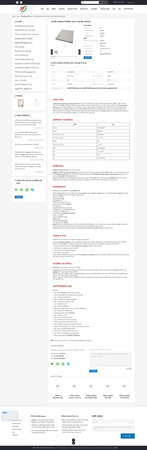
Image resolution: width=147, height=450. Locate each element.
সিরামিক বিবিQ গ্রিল (21, 85)
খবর (114, 9)
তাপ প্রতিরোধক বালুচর (71, 340)
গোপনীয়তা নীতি (35, 448)
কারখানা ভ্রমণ (84, 9)
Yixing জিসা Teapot (22, 89)
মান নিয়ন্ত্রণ (94, 9)
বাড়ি (42, 9)
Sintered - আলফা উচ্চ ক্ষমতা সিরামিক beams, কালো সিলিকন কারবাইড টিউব (43, 421)
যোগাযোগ (87, 57)
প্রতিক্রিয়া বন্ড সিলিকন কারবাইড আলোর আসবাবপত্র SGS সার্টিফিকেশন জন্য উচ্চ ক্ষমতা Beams (43, 426)
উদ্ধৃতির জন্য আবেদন (118, 2)
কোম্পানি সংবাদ (128, 9)
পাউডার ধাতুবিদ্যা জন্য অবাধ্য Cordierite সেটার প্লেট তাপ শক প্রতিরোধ (108, 397)
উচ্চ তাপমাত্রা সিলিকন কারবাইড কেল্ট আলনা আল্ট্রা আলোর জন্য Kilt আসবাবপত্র (75, 421)
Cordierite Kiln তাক (27, 16)
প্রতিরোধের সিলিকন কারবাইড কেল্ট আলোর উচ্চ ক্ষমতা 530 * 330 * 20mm (75, 426)
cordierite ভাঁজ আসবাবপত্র (85, 340)
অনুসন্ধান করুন (103, 2)
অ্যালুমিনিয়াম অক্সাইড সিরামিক (25, 64)
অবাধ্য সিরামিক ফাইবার (22, 60)
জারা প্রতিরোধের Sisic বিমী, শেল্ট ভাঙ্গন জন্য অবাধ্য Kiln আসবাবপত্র (45, 431)
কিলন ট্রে (18, 47)
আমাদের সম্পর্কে (72, 9)
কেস (119, 9)
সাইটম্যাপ (15, 435)
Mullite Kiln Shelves (22, 43)
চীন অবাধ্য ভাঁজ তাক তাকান (46, 448)
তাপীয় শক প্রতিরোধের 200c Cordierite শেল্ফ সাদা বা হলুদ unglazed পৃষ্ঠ (58, 397)
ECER (115, 448)
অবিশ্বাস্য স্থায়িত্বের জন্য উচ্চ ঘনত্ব (124, 397)
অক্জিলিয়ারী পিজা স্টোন (23, 30)
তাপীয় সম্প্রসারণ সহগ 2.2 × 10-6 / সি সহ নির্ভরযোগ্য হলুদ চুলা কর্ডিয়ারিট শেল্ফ (75, 397)
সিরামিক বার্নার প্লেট (21, 51)
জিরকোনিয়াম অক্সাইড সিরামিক (25, 68)
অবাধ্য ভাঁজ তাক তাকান (59, 340)
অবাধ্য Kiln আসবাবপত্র (22, 26)
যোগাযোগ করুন (104, 9)
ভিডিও (54, 9)
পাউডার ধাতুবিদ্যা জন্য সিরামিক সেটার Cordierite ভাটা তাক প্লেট (91, 397)
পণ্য (48, 9)
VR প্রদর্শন (61, 9)
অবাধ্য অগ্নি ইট (20, 55)
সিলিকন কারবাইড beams (23, 72)
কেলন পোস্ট (19, 80)
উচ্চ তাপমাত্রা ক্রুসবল (22, 76)
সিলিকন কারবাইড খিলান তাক (25, 34)
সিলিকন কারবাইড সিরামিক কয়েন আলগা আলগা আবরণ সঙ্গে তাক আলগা (74, 431)
